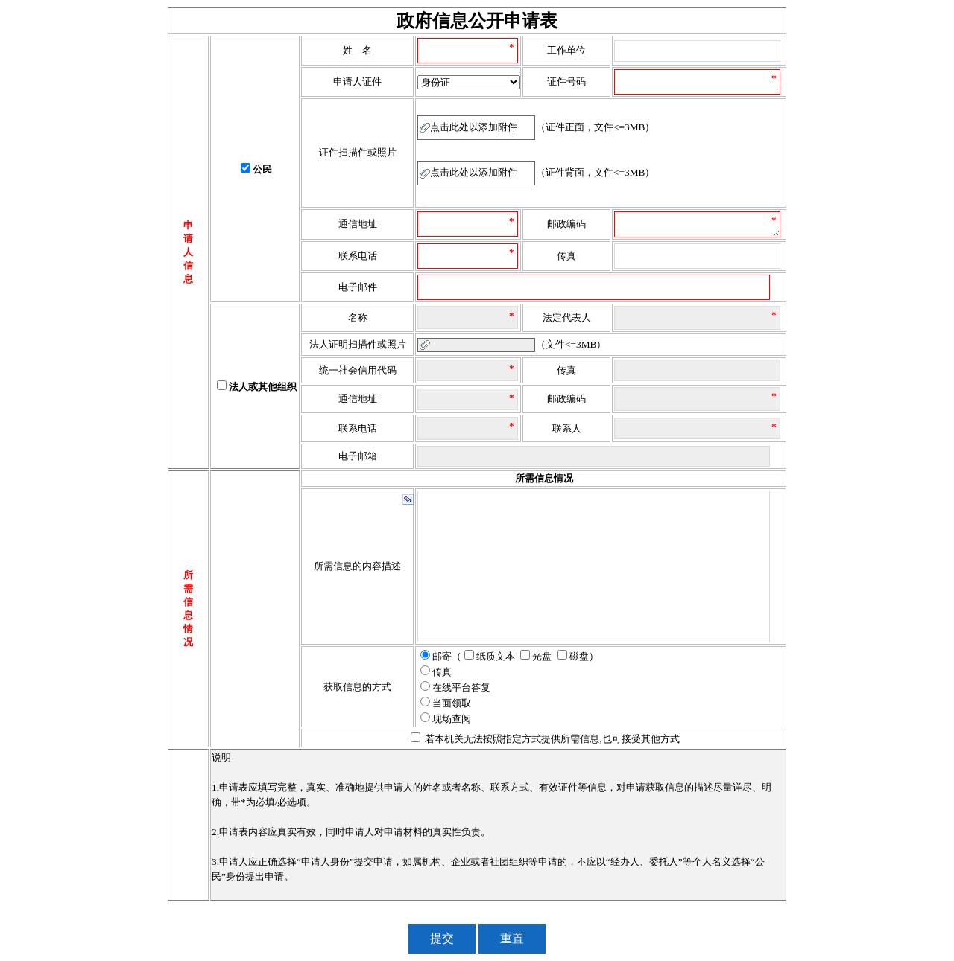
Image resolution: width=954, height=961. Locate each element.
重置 (512, 938)
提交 (442, 938)
